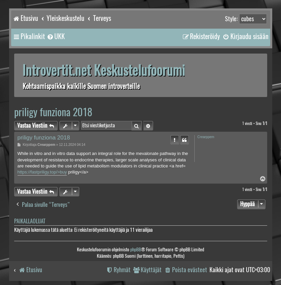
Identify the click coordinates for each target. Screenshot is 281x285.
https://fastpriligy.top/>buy (42, 172)
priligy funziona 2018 (53, 112)
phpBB (135, 249)
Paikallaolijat (29, 221)
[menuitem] (56, 36)
